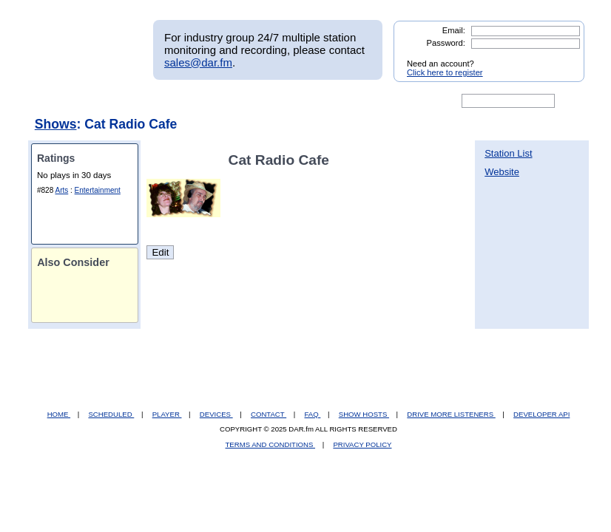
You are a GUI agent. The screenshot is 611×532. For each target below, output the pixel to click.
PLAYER (167, 414)
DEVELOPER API (541, 414)
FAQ (313, 414)
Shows (56, 124)
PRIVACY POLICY (362, 444)
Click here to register (445, 72)
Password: (446, 42)
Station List (508, 153)
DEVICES (216, 414)
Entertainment (98, 190)
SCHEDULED (111, 414)
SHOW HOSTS (364, 414)
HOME (58, 414)
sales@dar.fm (198, 62)
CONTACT (268, 414)
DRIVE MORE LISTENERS (451, 414)
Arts (61, 190)
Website (502, 171)
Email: (453, 30)
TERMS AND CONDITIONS (271, 444)
